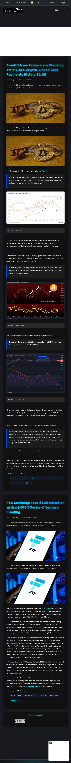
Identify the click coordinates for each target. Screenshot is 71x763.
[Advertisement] (35, 41)
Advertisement (21, 3)
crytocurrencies (37, 478)
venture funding (31, 695)
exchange (14, 700)
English (51, 3)
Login (63, 3)
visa (12, 483)
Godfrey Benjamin (12, 517)
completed (32, 667)
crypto (43, 695)
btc (48, 478)
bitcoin (14, 478)
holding (24, 478)
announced (48, 609)
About (8, 3)
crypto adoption (24, 483)
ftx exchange (16, 695)
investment (58, 478)
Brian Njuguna (11, 80)
